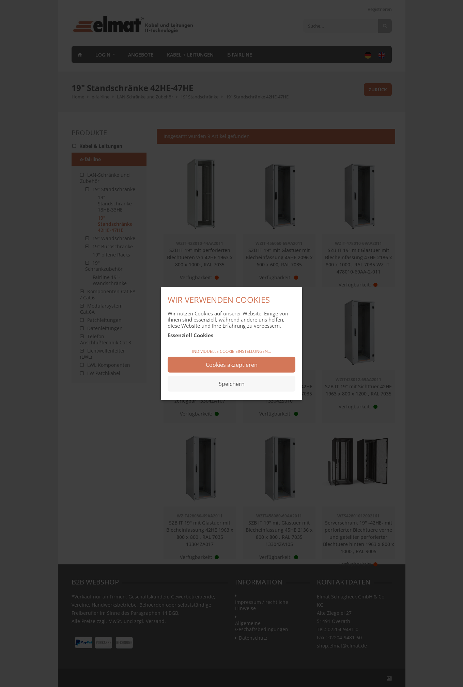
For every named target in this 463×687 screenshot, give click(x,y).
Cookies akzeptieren (232, 365)
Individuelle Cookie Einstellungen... (231, 351)
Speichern (232, 384)
